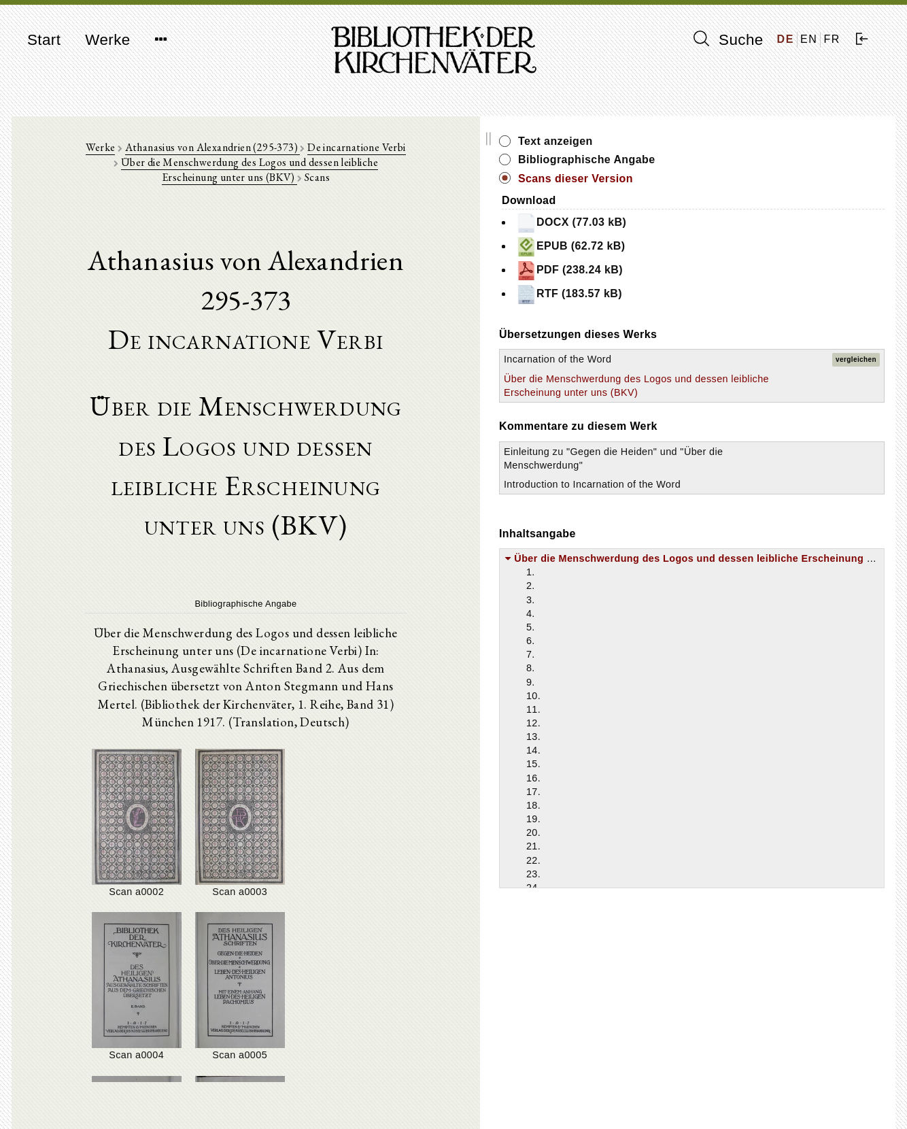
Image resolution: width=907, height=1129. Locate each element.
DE (785, 39)
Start (44, 39)
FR (831, 39)
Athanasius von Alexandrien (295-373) (212, 157)
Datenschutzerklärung (735, 1098)
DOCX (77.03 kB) (766, 223)
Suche (728, 39)
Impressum (711, 1085)
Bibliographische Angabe (782, 159)
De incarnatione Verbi (357, 157)
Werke (107, 39)
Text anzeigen (750, 141)
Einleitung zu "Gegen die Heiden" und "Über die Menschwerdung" (756, 492)
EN (808, 39)
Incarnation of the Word (753, 359)
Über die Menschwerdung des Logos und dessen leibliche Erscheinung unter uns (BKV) (411, 165)
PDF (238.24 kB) (764, 270)
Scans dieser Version (770, 178)
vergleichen (856, 359)
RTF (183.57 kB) (764, 294)
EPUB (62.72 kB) (766, 247)
